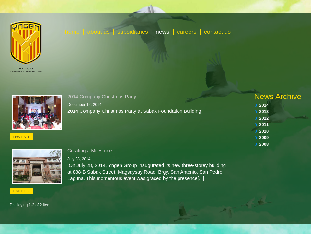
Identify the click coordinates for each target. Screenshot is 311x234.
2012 (264, 118)
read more (21, 136)
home (72, 32)
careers (186, 32)
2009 (264, 137)
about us (98, 32)
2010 (264, 131)
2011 (264, 124)
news (162, 32)
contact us (217, 32)
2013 (264, 111)
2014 (264, 105)
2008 (264, 144)
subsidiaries (132, 32)
